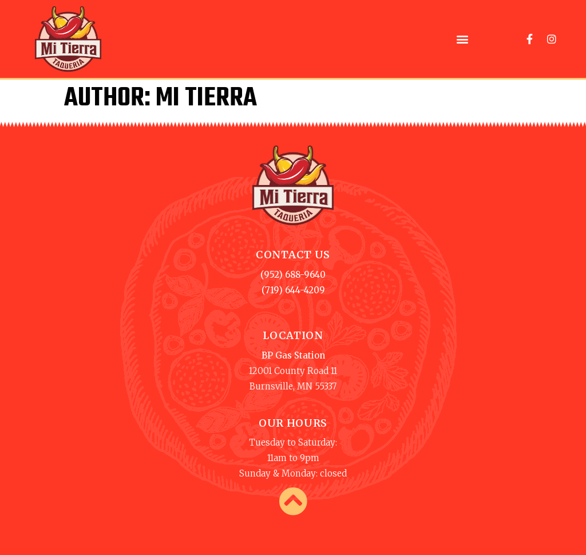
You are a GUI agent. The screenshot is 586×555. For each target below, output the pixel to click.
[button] (462, 38)
